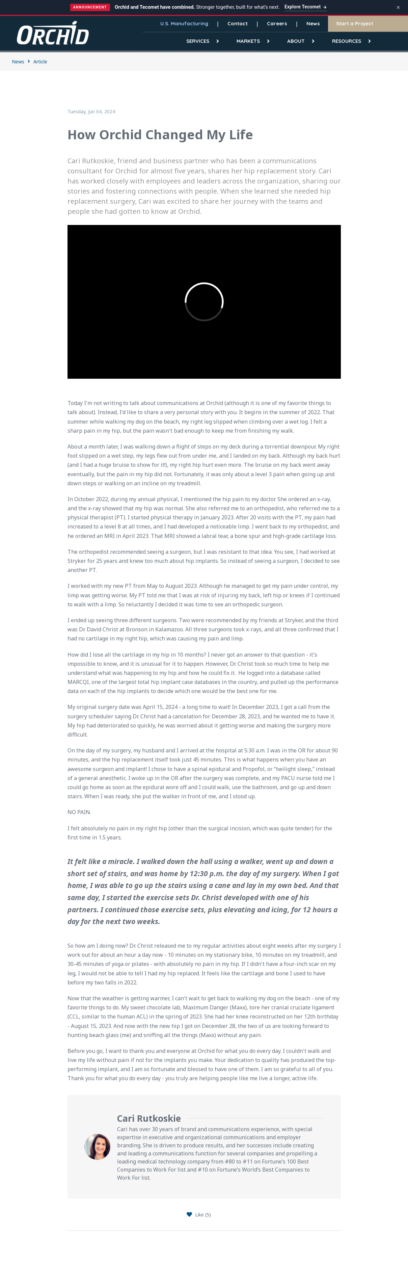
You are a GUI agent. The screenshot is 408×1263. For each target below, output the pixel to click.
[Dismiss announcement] (398, 7)
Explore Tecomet (305, 6)
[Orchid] (53, 32)
